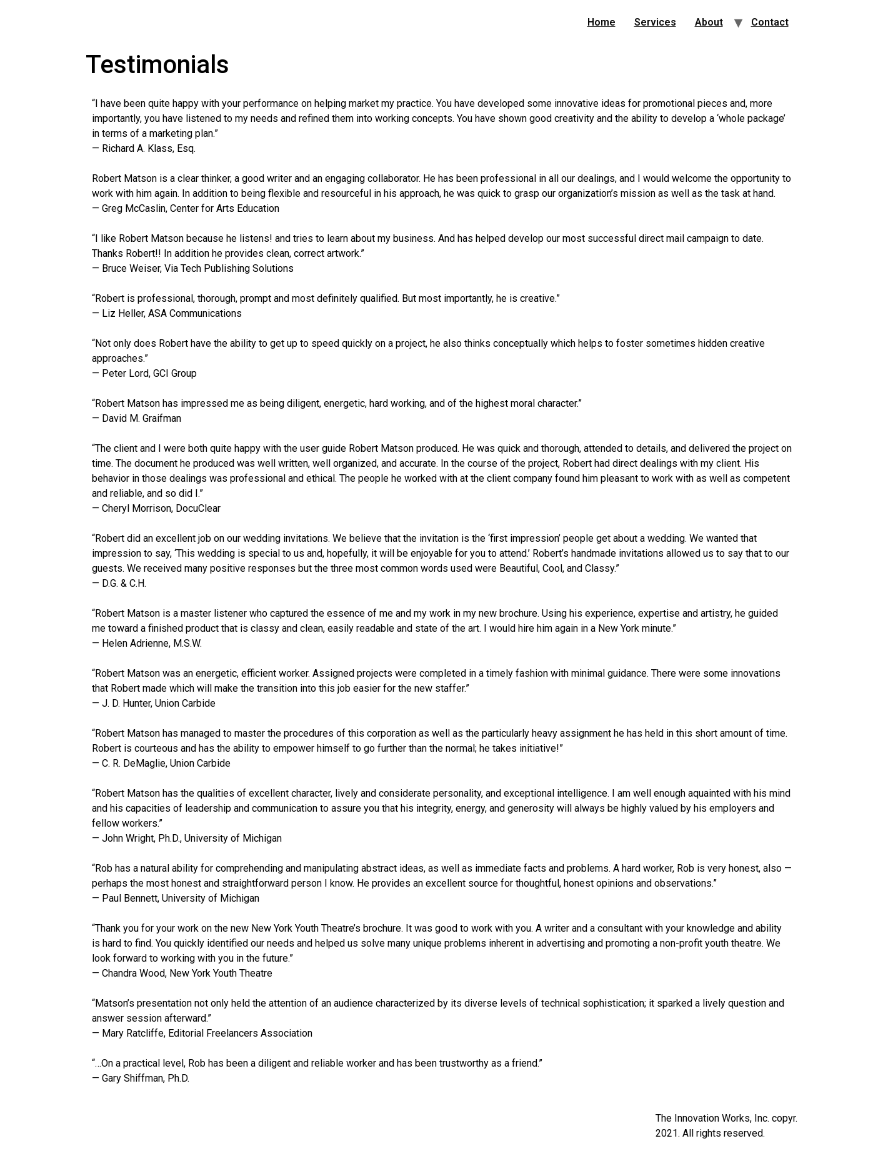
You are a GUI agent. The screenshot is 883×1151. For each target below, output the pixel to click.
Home (601, 22)
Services (655, 22)
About (709, 22)
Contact (770, 22)
